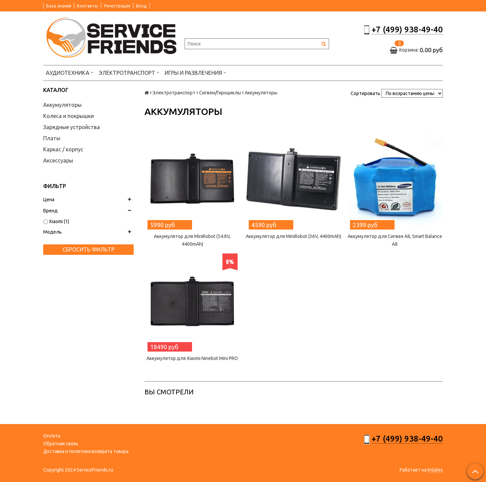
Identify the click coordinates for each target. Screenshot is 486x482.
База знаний (58, 5)
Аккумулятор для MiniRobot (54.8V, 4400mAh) (192, 240)
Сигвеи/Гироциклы (220, 92)
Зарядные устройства (71, 127)
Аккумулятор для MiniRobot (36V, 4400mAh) (293, 236)
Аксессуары (58, 160)
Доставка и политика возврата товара (86, 451)
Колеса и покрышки (68, 116)
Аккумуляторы (62, 105)
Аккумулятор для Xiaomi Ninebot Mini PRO (192, 358)
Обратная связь (60, 443)
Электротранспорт (129, 72)
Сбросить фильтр (88, 249)
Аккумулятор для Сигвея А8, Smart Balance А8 (395, 240)
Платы (51, 138)
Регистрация (117, 5)
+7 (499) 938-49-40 (407, 29)
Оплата (51, 436)
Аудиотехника (69, 72)
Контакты (87, 5)
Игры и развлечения (195, 72)
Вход (141, 5)
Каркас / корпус (63, 149)
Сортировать (365, 93)
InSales (435, 470)
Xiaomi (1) (56, 221)
